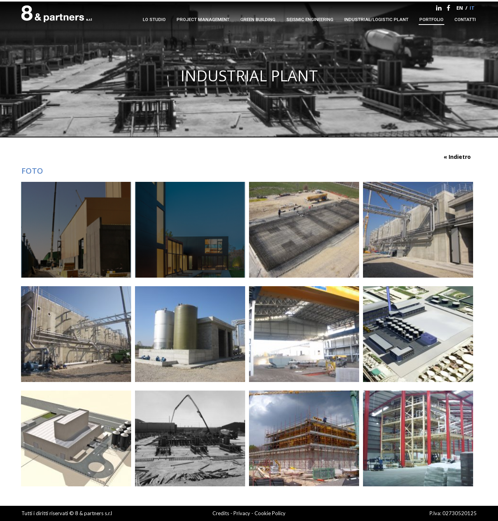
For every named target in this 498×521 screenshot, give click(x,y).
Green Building (257, 19)
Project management (203, 19)
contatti (465, 19)
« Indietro (457, 156)
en (459, 7)
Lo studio (154, 19)
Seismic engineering (309, 19)
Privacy (242, 513)
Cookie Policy (270, 513)
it (472, 7)
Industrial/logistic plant (376, 19)
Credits (220, 513)
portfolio (431, 19)
